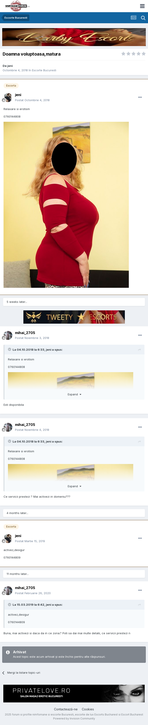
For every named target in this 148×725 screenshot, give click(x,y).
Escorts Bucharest (106, 714)
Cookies (88, 709)
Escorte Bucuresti (44, 70)
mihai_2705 (25, 333)
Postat (32, 100)
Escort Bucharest (132, 714)
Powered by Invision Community (74, 718)
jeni (48, 349)
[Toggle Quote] (10, 349)
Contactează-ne (66, 709)
